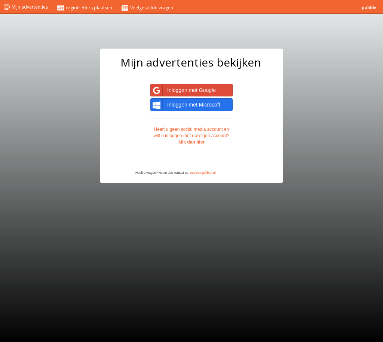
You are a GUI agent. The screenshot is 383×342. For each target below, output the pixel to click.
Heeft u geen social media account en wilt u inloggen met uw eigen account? (192, 136)
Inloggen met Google (183, 90)
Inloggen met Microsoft (185, 105)
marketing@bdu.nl (202, 173)
